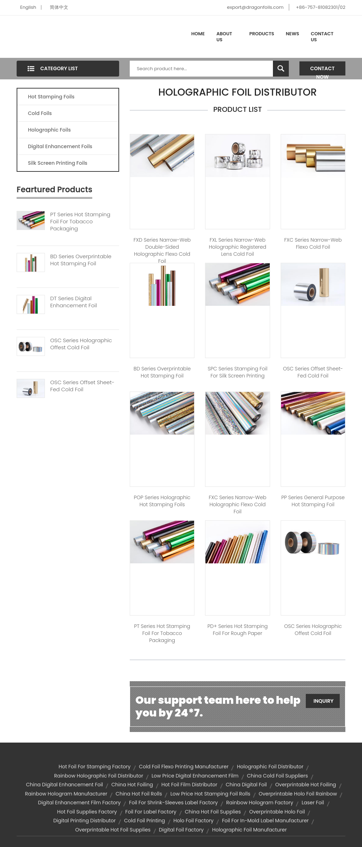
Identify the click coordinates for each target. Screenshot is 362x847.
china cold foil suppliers (277, 775)
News (292, 33)
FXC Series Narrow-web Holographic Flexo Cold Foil (238, 504)
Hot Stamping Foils (51, 96)
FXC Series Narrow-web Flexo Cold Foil (313, 243)
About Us (224, 36)
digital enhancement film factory (79, 802)
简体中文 (59, 7)
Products (261, 33)
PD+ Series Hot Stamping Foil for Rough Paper (238, 630)
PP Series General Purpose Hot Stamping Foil (313, 501)
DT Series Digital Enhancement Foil (73, 302)
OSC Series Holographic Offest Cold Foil (81, 344)
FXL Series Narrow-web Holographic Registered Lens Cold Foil (237, 247)
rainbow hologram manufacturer (66, 793)
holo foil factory (194, 820)
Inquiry (324, 700)
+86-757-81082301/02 (320, 7)
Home (198, 33)
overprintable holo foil (277, 811)
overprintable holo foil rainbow (298, 793)
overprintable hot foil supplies (113, 829)
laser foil (313, 802)
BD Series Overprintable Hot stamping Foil (162, 372)
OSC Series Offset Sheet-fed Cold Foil (82, 386)
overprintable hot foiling (305, 784)
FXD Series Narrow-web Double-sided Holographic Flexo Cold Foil (162, 250)
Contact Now (322, 70)
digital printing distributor (84, 820)
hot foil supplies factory (87, 811)
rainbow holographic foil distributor (98, 775)
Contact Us (322, 36)
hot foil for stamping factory (95, 766)
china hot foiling (132, 784)
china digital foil (246, 784)
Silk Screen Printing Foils (57, 163)
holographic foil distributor (270, 766)
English (28, 7)
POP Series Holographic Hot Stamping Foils (162, 501)
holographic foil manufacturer (249, 829)
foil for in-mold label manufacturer (265, 820)
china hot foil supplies (213, 811)
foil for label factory (150, 811)
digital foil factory (181, 829)
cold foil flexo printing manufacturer (183, 766)
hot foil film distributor (189, 784)
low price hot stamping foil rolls (210, 793)
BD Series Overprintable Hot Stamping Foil (80, 260)
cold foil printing (144, 820)
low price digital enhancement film (195, 775)
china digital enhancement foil (64, 784)
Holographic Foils (49, 129)
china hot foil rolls (139, 793)
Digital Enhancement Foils (60, 146)
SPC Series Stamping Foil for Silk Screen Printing (237, 372)
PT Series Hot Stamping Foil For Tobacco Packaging (80, 221)
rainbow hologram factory (259, 802)
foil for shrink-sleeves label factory (173, 802)
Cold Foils (40, 113)
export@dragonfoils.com (255, 7)
